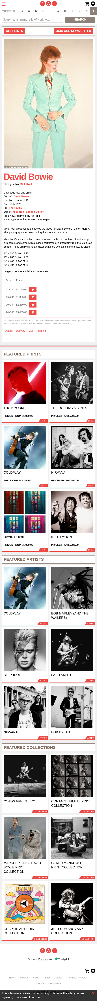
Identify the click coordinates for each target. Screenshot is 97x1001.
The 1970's (15, 208)
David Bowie (21, 196)
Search (80, 19)
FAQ (47, 977)
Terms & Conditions (48, 983)
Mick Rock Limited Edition (28, 211)
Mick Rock (26, 184)
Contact (59, 977)
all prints (14, 30)
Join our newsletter (73, 30)
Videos (24, 977)
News (12, 977)
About (37, 977)
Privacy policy (78, 977)
